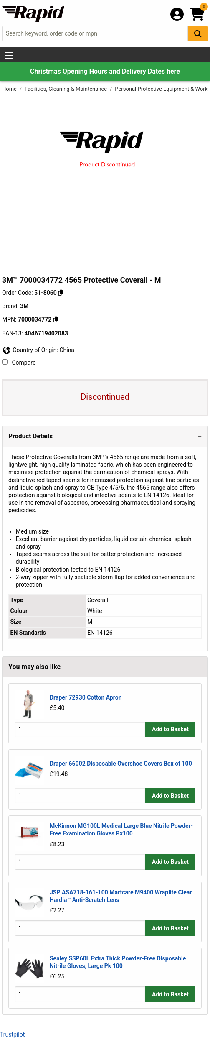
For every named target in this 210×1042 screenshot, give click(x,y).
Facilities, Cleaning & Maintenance (66, 89)
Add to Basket (170, 729)
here (173, 71)
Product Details (30, 436)
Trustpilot (12, 1034)
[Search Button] (198, 33)
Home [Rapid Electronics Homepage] (10, 89)
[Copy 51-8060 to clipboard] (60, 293)
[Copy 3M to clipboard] (55, 319)
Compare (18, 362)
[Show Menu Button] (9, 55)
